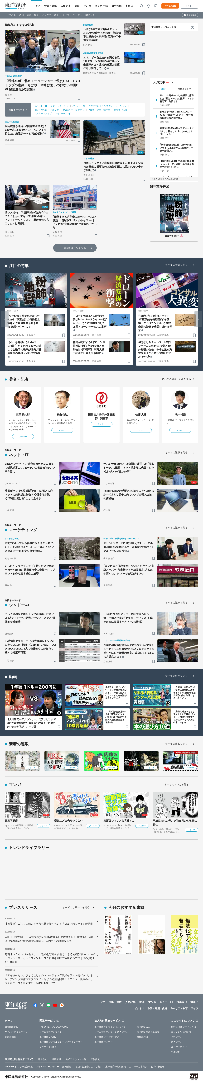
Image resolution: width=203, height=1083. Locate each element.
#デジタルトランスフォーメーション (108, 106)
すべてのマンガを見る (176, 784)
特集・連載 (50, 6)
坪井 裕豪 (180, 414)
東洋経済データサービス (106, 1037)
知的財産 (66, 1066)
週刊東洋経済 (159, 186)
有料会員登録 (170, 6)
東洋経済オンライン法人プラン (110, 1027)
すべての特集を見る (176, 264)
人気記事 (66, 6)
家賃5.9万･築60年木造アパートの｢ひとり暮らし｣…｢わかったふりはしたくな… (177, 131)
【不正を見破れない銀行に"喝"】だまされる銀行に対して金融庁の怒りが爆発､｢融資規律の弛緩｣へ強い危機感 (24, 347)
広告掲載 (95, 1059)
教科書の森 (142, 1037)
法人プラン (177, 1042)
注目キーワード (17, 109)
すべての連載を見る (176, 743)
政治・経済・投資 (29, 15)
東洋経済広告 (143, 1027)
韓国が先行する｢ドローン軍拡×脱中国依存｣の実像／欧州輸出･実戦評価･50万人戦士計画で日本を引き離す (89, 347)
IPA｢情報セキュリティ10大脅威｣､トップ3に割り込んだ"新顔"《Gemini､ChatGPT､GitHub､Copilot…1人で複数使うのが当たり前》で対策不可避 (30, 647)
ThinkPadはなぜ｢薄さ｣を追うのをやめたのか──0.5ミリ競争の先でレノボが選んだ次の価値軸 (128, 494)
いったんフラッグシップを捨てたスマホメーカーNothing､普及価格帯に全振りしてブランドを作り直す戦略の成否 (30, 570)
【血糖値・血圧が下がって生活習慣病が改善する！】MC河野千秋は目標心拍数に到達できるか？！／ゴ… (184, 692)
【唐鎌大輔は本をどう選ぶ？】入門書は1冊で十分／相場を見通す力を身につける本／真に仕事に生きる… (184, 717)
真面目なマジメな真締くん (119, 820)
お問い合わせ (157, 1066)
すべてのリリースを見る (76, 907)
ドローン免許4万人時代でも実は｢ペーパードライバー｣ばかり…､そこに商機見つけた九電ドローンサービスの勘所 (90, 321)
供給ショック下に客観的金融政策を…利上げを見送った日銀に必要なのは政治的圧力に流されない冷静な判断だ (113, 167)
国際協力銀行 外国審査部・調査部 (101, 416)
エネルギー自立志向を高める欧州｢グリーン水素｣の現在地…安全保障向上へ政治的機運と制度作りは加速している (101, 63)
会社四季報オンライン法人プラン (111, 1032)
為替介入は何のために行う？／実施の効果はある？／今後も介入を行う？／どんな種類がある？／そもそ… (115, 692)
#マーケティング (59, 106)
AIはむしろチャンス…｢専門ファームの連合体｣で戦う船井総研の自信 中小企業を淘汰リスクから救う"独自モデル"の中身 (155, 349)
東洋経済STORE (47, 1037)
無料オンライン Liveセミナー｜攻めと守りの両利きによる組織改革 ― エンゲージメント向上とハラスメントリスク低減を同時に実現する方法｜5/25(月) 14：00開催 (50, 958)
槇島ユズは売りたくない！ (69, 820)
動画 (77, 6)
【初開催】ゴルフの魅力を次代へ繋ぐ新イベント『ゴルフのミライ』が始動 (49, 923)
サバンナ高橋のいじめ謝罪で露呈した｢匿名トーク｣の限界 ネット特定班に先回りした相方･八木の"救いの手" (128, 467)
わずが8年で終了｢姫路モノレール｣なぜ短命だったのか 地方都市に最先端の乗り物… (176, 115)
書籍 (127, 6)
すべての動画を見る (176, 675)
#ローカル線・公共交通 (47, 109)
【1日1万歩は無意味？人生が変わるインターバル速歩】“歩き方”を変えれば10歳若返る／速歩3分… (116, 717)
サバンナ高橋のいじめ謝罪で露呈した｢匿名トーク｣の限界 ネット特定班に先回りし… (177, 98)
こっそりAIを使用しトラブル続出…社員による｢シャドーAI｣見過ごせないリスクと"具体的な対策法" (30, 618)
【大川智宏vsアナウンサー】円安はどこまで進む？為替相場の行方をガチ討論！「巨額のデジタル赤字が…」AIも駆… (31, 723)
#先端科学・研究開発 (74, 109)
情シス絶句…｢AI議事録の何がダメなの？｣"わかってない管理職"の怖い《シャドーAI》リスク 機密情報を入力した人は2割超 (27, 218)
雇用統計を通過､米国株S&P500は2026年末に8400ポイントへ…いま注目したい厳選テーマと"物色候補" (25, 130)
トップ (36, 6)
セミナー (100, 6)
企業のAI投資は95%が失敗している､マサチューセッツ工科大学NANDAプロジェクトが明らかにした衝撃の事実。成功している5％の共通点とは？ (128, 651)
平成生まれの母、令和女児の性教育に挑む (175, 822)
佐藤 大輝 (140, 414)
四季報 (115, 6)
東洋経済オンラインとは (163, 27)
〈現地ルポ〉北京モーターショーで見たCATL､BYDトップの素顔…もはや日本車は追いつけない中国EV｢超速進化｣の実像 (42, 85)
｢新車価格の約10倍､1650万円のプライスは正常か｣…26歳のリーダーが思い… (176, 147)
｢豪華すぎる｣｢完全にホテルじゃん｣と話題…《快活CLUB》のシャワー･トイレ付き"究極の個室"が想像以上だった (75, 222)
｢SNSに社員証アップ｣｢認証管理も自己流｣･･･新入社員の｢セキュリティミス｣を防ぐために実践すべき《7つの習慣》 (128, 618)
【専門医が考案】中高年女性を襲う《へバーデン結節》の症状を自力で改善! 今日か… (177, 164)
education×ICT (12, 1027)
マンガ (87, 6)
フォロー (23, 436)
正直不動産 (11, 820)
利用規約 (175, 1051)
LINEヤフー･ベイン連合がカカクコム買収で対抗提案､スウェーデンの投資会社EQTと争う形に (30, 467)
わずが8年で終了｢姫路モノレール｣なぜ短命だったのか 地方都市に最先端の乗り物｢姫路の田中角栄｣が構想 (102, 34)
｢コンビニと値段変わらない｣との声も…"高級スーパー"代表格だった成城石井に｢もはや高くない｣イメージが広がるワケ (128, 570)
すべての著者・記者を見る (176, 379)
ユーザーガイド (179, 1046)
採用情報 (56, 1059)
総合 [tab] (163, 89)
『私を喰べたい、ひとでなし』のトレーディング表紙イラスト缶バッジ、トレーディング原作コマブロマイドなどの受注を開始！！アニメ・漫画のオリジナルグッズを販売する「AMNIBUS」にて (49, 979)
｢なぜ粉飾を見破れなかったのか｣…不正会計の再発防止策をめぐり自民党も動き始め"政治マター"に (23, 321)
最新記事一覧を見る (75, 247)
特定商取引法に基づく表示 (88, 1066)
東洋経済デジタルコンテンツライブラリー (61, 1042)
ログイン (189, 6)
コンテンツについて (181, 1032)
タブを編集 (191, 15)
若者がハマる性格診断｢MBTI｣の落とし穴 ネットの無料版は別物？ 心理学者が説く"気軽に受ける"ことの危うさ (30, 494)
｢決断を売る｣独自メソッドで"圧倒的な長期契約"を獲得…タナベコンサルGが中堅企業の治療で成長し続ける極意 (155, 323)
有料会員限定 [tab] (184, 89)
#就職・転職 (120, 109)
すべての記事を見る (176, 452)
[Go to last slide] (5, 319)
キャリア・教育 (50, 15)
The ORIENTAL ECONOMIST (54, 1027)
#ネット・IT (41, 106)
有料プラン (177, 1037)
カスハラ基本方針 (138, 1066)
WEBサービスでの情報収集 (19, 1066)
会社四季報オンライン (50, 1032)
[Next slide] (198, 319)
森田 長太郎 (23, 414)
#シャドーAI (78, 106)
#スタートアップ (43, 113)
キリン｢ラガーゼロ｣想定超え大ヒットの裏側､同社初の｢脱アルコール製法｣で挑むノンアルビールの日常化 (128, 547)
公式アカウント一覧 (76, 1059)
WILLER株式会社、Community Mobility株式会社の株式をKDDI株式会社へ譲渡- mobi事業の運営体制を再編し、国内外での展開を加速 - (49, 939)
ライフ (66, 15)
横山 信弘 (62, 414)
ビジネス (11, 15)
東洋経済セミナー (103, 1042)
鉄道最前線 (10, 1037)
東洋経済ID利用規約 (115, 1066)
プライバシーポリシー (47, 1066)
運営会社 (42, 1059)
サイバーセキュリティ (16, 1032)
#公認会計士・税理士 (99, 109)
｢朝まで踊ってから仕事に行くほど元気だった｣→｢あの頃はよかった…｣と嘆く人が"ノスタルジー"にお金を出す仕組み (30, 547)
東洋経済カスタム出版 (148, 1032)
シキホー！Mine (47, 1046)
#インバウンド (63, 113)
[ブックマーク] (79, 98)
